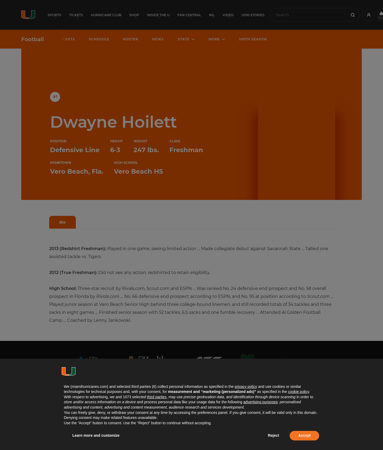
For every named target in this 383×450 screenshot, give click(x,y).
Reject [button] (273, 435)
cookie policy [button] (298, 391)
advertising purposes (260, 402)
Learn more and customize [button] (95, 435)
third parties (156, 397)
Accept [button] (304, 435)
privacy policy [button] (246, 386)
